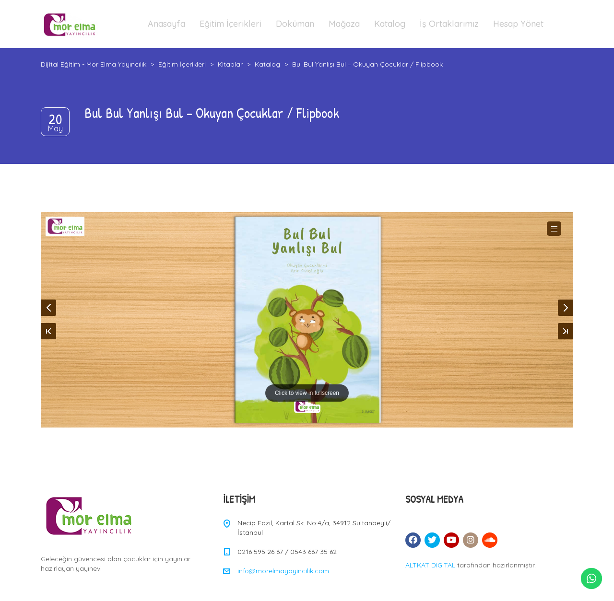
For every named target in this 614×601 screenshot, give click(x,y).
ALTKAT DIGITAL (430, 565)
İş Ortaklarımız (449, 23)
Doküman (295, 23)
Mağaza (344, 23)
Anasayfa (166, 23)
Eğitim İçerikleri (230, 23)
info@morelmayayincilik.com (283, 570)
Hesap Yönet (518, 23)
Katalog (389, 23)
